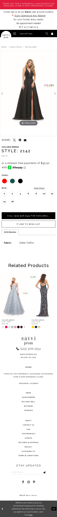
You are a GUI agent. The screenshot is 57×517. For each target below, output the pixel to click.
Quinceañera (28, 397)
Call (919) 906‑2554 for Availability (29, 216)
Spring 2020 (30, 47)
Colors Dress (16, 47)
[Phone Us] (25, 33)
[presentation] (13, 295)
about (28, 420)
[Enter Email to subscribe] (28, 472)
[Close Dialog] (3, 508)
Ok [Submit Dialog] (53, 509)
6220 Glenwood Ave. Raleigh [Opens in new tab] (30, 15)
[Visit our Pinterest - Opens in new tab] (34, 482)
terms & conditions (28, 455)
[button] (14, 33)
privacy (28, 447)
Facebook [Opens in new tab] (34, 383)
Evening (28, 410)
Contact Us (28, 425)
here (30, 515)
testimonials (28, 433)
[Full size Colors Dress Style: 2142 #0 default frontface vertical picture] (28, 89)
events (28, 438)
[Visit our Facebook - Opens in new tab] (23, 482)
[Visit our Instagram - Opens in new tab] (28, 482)
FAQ (28, 429)
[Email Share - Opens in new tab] (25, 140)
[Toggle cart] (52, 33)
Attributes (10, 232)
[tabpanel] (28, 89)
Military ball (28, 402)
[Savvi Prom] (6, 36)
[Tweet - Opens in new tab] (14, 140)
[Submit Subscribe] (41, 472)
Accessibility (28, 451)
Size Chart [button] (39, 188)
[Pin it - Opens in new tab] (19, 140)
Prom (28, 393)
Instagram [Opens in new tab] (23, 383)
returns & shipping (28, 442)
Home (4, 47)
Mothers (28, 406)
